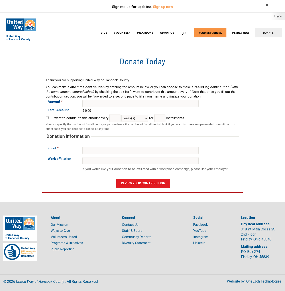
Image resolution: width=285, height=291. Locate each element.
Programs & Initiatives (67, 243)
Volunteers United (64, 237)
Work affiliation (59, 159)
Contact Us (130, 225)
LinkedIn (199, 243)
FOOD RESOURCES (210, 33)
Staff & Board (132, 231)
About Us (167, 32)
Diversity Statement (136, 243)
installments (175, 118)
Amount (55, 102)
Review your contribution (143, 183)
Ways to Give (60, 231)
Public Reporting (62, 249)
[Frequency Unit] (134, 118)
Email (53, 148)
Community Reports (136, 237)
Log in (278, 16)
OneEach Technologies (264, 281)
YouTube (199, 231)
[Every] (114, 118)
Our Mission (59, 225)
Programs (145, 32)
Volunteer (122, 32)
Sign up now (163, 7)
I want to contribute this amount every (80, 118)
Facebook (200, 225)
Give (103, 32)
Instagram (200, 237)
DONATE (268, 33)
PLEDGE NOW (240, 33)
